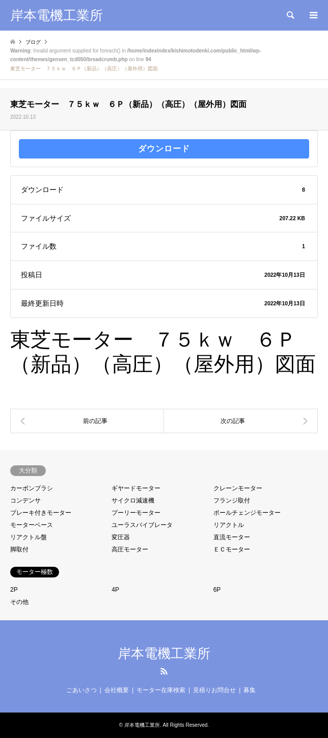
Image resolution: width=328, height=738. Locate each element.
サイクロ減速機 (133, 500)
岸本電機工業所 (164, 653)
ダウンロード (164, 148)
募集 (249, 690)
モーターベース (31, 525)
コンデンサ (25, 500)
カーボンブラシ (31, 488)
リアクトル (228, 525)
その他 (19, 601)
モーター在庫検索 (160, 690)
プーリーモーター (136, 512)
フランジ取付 (231, 500)
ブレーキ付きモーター (40, 512)
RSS (164, 671)
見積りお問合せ (214, 690)
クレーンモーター (237, 488)
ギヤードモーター (136, 488)
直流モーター (231, 537)
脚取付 (19, 549)
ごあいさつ (81, 690)
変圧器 (121, 537)
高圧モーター (130, 549)
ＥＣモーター (231, 549)
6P (217, 589)
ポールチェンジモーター (247, 512)
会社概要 (116, 690)
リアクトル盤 (28, 537)
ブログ (33, 42)
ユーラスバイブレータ (142, 525)
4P (115, 589)
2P (14, 589)
